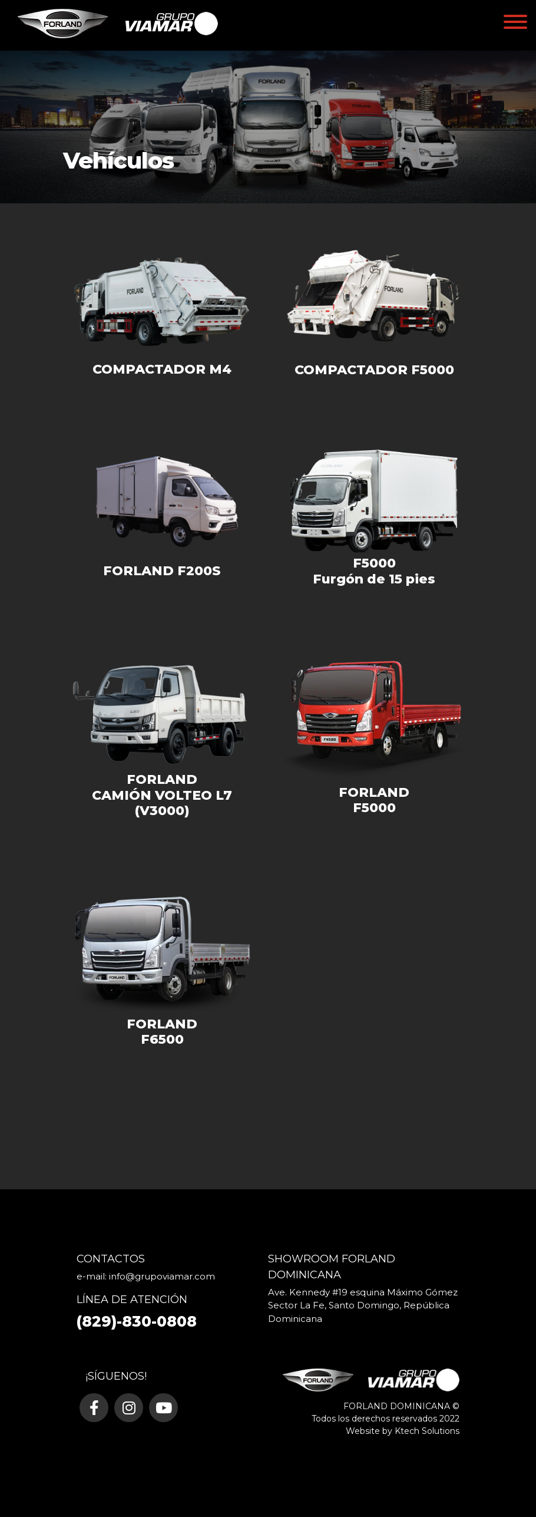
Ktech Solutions (427, 1431)
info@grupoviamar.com (162, 1276)
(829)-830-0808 (137, 1321)
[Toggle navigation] (515, 24)
